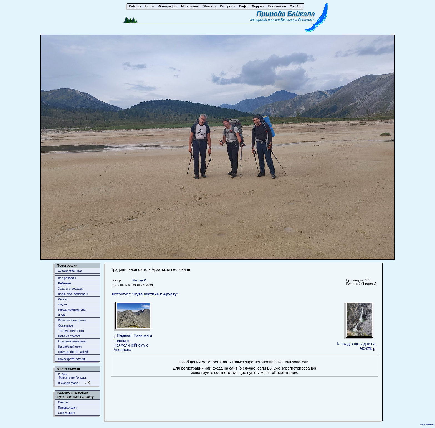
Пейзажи (64, 283)
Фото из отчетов (69, 336)
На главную (427, 424)
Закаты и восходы (71, 288)
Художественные (70, 270)
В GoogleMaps (68, 382)
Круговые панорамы (72, 341)
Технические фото (71, 330)
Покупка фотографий (73, 351)
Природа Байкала (286, 13)
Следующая (66, 412)
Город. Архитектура (72, 309)
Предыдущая (67, 407)
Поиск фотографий (71, 359)
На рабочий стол (70, 346)
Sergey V (139, 280)
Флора (62, 299)
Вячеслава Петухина (297, 20)
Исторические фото (72, 320)
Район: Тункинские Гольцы (72, 376)
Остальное (66, 325)
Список (63, 402)
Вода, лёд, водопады (73, 293)
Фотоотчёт (145, 294)
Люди (62, 315)
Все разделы (67, 278)
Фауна (62, 304)
